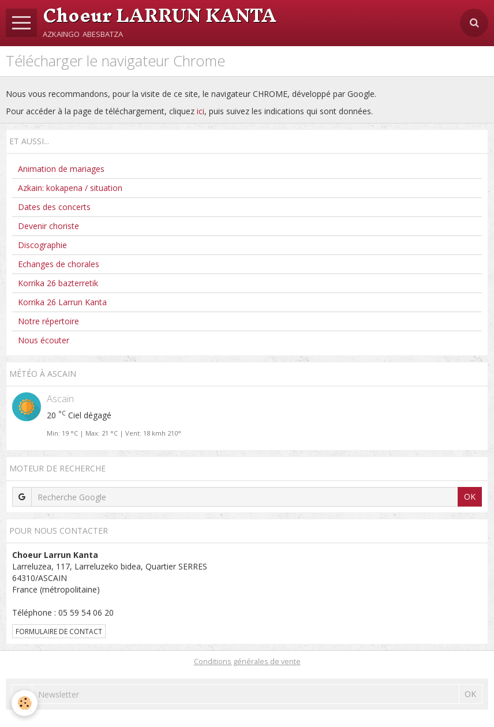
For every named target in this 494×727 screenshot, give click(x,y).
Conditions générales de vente (247, 661)
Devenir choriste (48, 225)
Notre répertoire (48, 321)
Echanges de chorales (58, 263)
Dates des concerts (54, 206)
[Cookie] (25, 703)
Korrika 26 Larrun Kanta (62, 302)
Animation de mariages (61, 168)
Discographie (42, 244)
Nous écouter (43, 340)
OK (470, 496)
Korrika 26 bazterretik (58, 283)
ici (200, 111)
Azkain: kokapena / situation (70, 187)
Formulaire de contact (59, 631)
